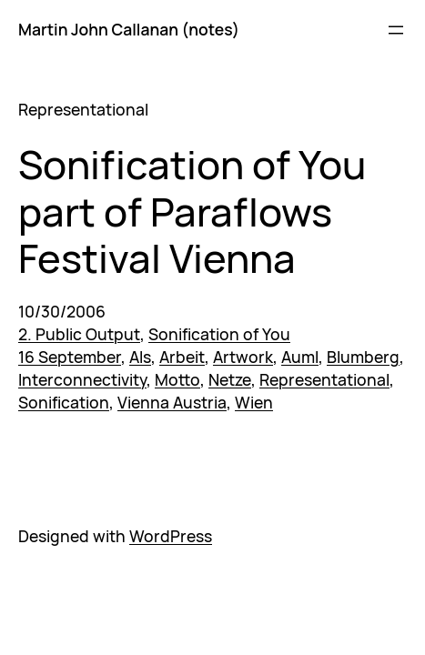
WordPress (170, 536)
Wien (254, 402)
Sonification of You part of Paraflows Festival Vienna (192, 211)
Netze (229, 379)
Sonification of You (219, 334)
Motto (177, 379)
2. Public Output (79, 334)
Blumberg (363, 357)
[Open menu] (396, 30)
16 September (69, 357)
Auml (300, 357)
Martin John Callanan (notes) (128, 29)
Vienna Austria (172, 402)
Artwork (243, 357)
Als (140, 357)
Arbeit (182, 357)
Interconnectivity (82, 379)
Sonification (63, 402)
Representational (324, 379)
